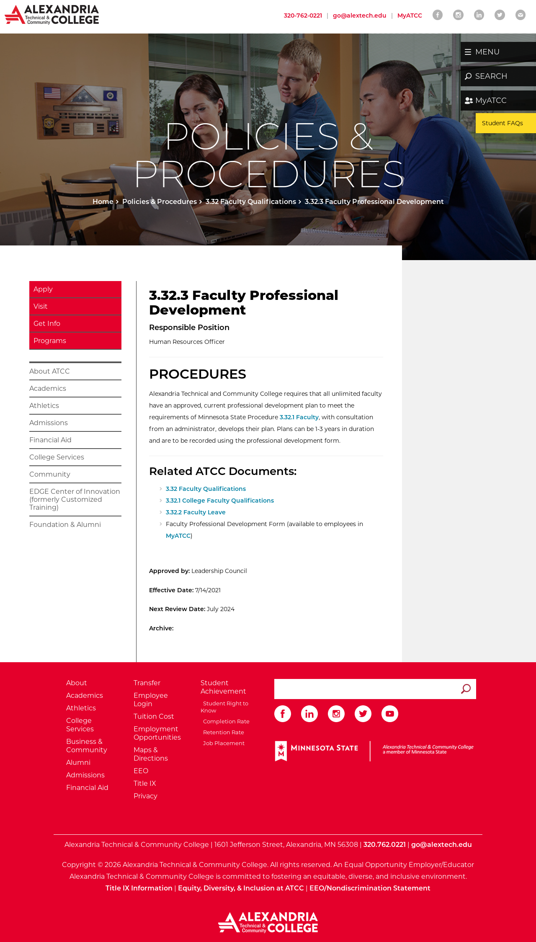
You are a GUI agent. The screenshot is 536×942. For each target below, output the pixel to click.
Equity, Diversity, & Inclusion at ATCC (241, 888)
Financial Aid (50, 440)
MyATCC (491, 100)
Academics (47, 388)
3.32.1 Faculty (299, 417)
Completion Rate (225, 721)
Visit (41, 306)
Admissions (48, 423)
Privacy (145, 796)
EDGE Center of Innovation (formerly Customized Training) (74, 499)
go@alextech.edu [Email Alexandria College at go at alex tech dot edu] (360, 15)
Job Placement (223, 743)
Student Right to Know (224, 706)
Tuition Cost (154, 716)
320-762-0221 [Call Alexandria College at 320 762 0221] (303, 15)
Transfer (147, 683)
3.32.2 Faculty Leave (196, 512)
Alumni (78, 763)
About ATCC (49, 371)
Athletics (44, 406)
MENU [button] (487, 52)
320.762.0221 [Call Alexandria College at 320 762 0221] (384, 845)
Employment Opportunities (157, 733)
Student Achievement (223, 687)
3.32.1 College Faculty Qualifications (220, 500)
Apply (43, 289)
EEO (141, 771)
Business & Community (86, 746)
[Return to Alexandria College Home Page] (52, 14)
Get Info (47, 324)
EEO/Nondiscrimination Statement (369, 888)
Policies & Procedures (159, 202)
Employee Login (151, 700)
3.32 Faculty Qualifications (251, 202)
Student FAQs (502, 123)
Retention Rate (222, 732)
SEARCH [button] (491, 76)
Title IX (145, 783)
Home (103, 202)
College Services (56, 457)
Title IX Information (139, 888)
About (76, 683)
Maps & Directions (151, 754)
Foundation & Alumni (65, 525)
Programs (50, 341)
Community (49, 474)
